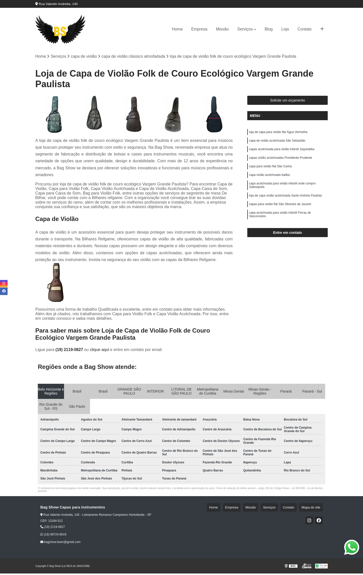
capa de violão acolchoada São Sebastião (277, 144)
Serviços (245, 29)
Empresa (199, 29)
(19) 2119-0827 (69, 351)
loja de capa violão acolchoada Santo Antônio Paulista (285, 206)
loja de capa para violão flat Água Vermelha (278, 134)
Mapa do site (313, 508)
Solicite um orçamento (287, 102)
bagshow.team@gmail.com (60, 543)
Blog (269, 29)
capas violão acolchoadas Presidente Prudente (280, 163)
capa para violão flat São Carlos (270, 172)
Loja (285, 29)
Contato (304, 29)
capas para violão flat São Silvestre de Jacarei (280, 215)
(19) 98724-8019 (53, 536)
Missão (222, 29)
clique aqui (99, 351)
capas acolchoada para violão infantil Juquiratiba (281, 153)
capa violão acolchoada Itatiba (269, 182)
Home (177, 29)
